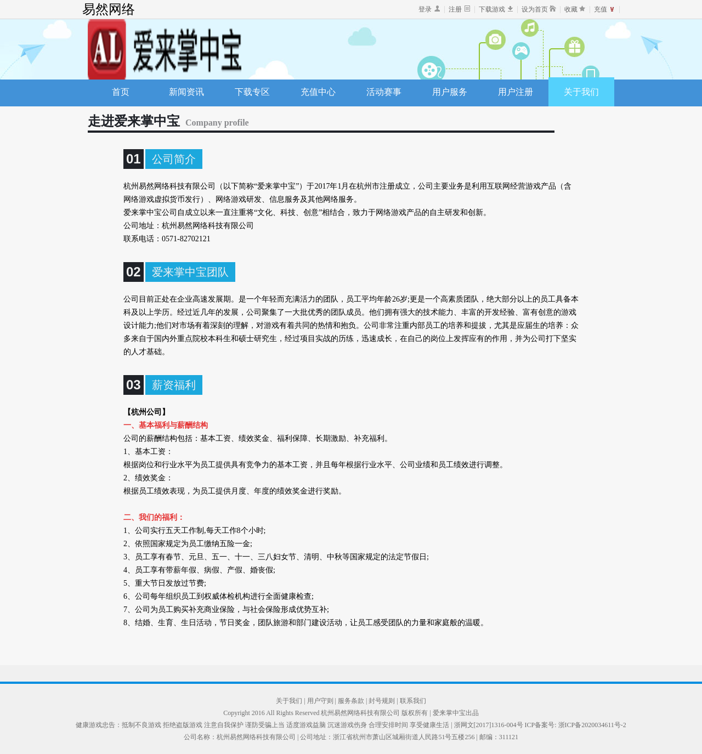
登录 (425, 9)
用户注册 (515, 92)
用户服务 (449, 92)
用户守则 (321, 701)
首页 (120, 92)
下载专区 (252, 92)
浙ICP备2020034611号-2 (592, 725)
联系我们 (413, 701)
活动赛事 (383, 92)
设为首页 (535, 9)
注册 (455, 9)
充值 (600, 9)
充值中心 (318, 92)
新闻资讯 (186, 92)
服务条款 (352, 701)
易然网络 (108, 9)
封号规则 (383, 701)
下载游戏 (492, 9)
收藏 (571, 9)
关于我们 (581, 92)
